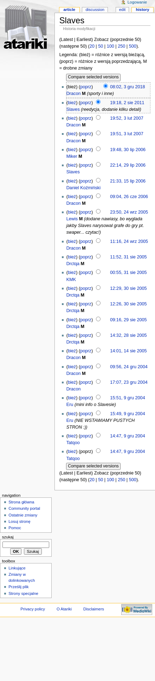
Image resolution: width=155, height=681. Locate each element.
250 (121, 46)
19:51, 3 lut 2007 (126, 133)
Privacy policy (32, 609)
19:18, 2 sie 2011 (127, 102)
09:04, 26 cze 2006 (129, 196)
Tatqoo (73, 442)
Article (69, 9)
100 (110, 46)
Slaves (73, 109)
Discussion (94, 9)
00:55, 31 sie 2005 (128, 272)
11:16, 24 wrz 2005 (129, 241)
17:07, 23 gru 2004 (129, 382)
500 (132, 46)
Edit (122, 9)
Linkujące (16, 568)
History (142, 9)
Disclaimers (93, 609)
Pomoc (14, 528)
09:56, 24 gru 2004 (129, 366)
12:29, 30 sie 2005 (128, 288)
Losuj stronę (19, 521)
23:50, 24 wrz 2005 (129, 212)
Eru (69, 404)
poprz (85, 86)
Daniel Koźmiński (83, 187)
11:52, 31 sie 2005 (128, 257)
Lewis (72, 218)
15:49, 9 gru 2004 (127, 413)
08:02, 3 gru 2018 (127, 86)
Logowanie (137, 2)
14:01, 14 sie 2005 (128, 350)
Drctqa (72, 263)
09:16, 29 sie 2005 (128, 319)
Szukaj (8, 537)
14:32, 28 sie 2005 (128, 335)
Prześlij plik (18, 587)
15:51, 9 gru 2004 (127, 397)
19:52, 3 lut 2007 (126, 118)
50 (100, 46)
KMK (71, 279)
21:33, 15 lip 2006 (128, 181)
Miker (71, 156)
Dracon (73, 93)
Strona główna (21, 502)
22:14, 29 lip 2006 (128, 165)
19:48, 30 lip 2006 (128, 149)
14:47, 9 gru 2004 (127, 436)
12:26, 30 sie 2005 (128, 303)
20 (92, 46)
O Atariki (64, 609)
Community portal (24, 508)
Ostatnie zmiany (22, 515)
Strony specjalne (23, 593)
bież (72, 102)
